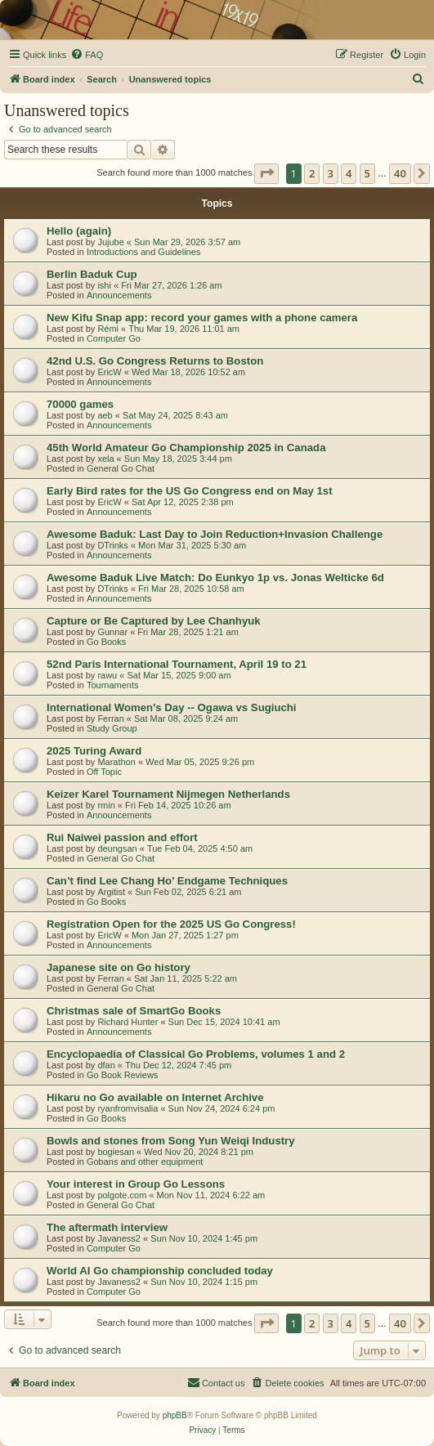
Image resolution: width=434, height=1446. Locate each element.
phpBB (175, 1415)
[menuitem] (86, 55)
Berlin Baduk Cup (92, 274)
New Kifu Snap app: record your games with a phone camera (202, 317)
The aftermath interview (107, 1227)
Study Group (112, 728)
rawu (107, 675)
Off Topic (104, 772)
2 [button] (312, 173)
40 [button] (400, 173)
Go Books (106, 642)
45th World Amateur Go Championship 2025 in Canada (186, 447)
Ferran (110, 718)
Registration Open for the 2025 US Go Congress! (171, 924)
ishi (104, 285)
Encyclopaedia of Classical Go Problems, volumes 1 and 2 (196, 1054)
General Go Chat (120, 468)
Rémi (108, 329)
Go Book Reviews (122, 1075)
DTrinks (112, 545)
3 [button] (330, 173)
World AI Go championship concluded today (160, 1271)
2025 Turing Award (94, 751)
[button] (266, 173)
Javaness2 (119, 1238)
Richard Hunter (127, 1022)
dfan (105, 1065)
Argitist (111, 892)
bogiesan (115, 1152)
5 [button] (367, 173)
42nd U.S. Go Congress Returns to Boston (155, 361)
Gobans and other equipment (145, 1161)
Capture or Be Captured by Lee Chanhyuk (154, 621)
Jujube (110, 242)
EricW (109, 372)
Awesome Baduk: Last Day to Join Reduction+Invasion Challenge (215, 534)
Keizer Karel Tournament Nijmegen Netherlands (168, 794)
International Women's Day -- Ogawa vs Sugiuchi (172, 707)
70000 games (80, 404)
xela (105, 458)
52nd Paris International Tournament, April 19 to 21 (176, 664)
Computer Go (114, 338)
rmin (105, 805)
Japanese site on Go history (118, 967)
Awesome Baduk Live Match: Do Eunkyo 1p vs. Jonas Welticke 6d (215, 577)
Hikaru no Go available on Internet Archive (155, 1097)
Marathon (116, 762)
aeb (104, 415)
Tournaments (113, 685)
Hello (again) (79, 231)
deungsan (116, 848)
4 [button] (348, 173)
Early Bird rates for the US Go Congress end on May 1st (190, 491)
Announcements (119, 295)
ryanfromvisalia (127, 1108)
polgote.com (121, 1195)
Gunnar (112, 632)
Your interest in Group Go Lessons (136, 1184)
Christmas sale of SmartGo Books (134, 1011)
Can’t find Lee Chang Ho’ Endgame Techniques (167, 881)
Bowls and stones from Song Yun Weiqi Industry (171, 1141)
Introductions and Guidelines (143, 252)
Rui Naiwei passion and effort (122, 837)
